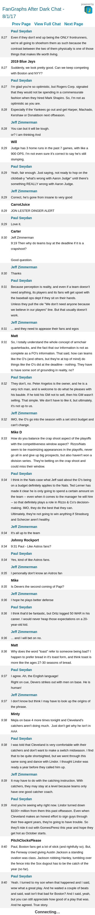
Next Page (73, 24)
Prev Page (21, 24)
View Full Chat (47, 24)
